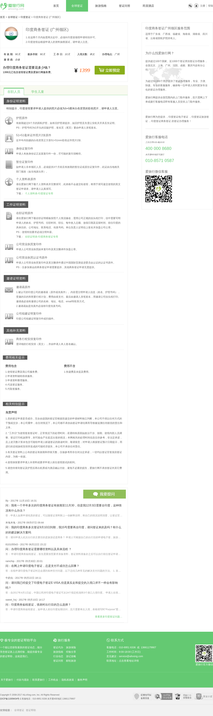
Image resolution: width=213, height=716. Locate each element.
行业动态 (58, 656)
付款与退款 (23, 679)
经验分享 (71, 651)
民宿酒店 (148, 5)
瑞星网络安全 (203, 696)
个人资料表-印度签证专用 (39, 193)
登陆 (210, 5)
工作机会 (53, 679)
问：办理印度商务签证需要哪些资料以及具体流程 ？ (39, 549)
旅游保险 (71, 647)
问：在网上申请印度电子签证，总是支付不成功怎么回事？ (42, 565)
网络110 (183, 696)
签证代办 (58, 647)
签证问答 (124, 5)
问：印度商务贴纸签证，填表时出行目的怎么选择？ (38, 604)
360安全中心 (163, 696)
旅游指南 (100, 5)
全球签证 (77, 5)
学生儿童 (37, 92)
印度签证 (26, 17)
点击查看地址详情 (129, 660)
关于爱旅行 (7, 679)
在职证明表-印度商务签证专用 (41, 236)
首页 (56, 5)
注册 (202, 5)
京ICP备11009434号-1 (11, 699)
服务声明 (82, 679)
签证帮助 (31, 710)
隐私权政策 (68, 679)
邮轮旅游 (71, 660)
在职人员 (13, 92)
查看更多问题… (108, 616)
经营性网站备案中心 (142, 696)
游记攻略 (71, 656)
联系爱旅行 (38, 679)
